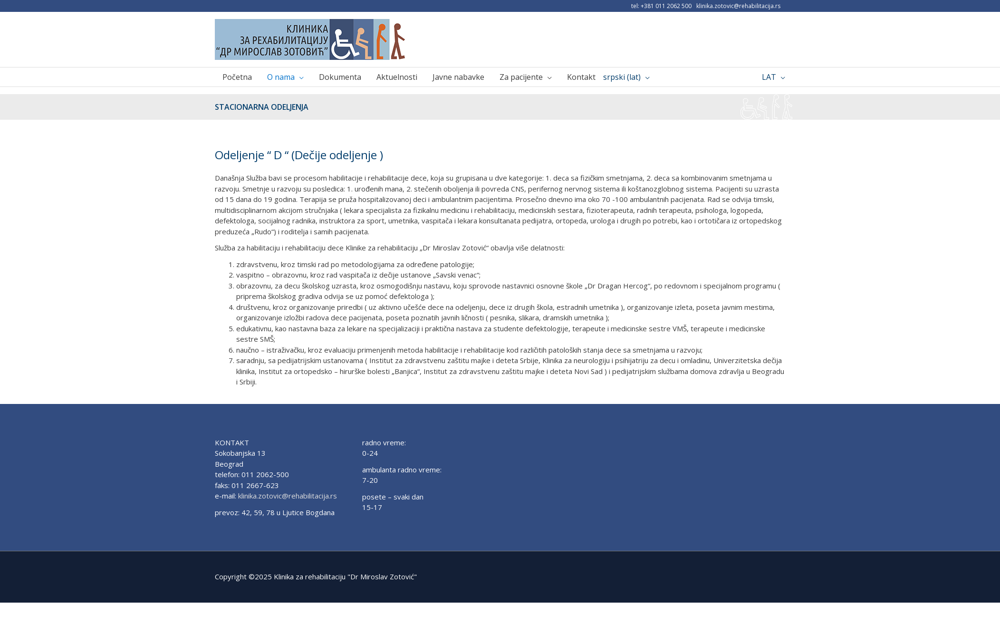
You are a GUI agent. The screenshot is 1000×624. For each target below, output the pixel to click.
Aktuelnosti (396, 77)
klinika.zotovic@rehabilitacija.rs (738, 6)
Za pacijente (521, 77)
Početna (237, 77)
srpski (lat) (622, 77)
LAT (769, 77)
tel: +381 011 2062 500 (661, 6)
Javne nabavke (458, 77)
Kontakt (581, 77)
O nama (281, 77)
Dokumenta (340, 77)
